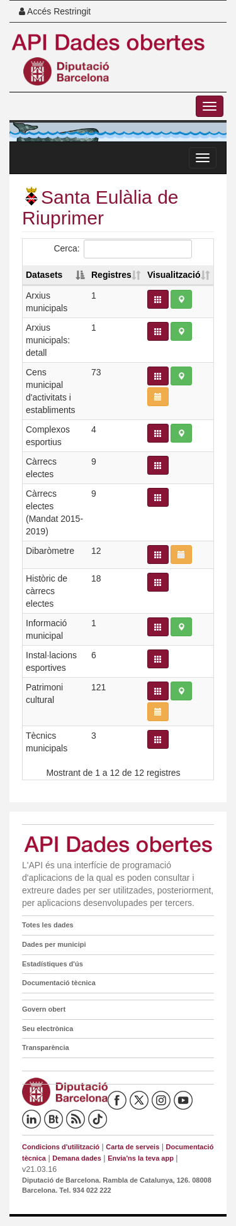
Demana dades (76, 1158)
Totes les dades (48, 925)
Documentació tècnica (59, 982)
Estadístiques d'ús (52, 964)
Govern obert (43, 1009)
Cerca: (122, 249)
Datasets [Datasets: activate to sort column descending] (44, 275)
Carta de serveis (132, 1147)
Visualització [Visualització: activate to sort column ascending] (174, 275)
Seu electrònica (47, 1028)
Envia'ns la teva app (141, 1158)
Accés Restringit (55, 11)
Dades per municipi (54, 944)
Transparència (45, 1047)
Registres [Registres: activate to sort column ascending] (111, 275)
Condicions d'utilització (60, 1147)
